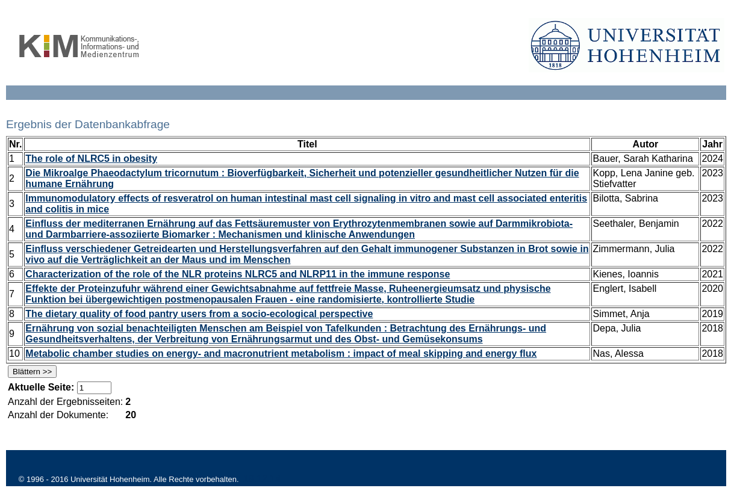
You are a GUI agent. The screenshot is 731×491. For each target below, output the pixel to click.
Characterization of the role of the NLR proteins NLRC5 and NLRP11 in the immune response (237, 274)
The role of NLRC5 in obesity (91, 158)
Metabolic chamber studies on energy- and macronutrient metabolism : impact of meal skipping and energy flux (281, 353)
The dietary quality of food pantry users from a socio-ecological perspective (199, 314)
